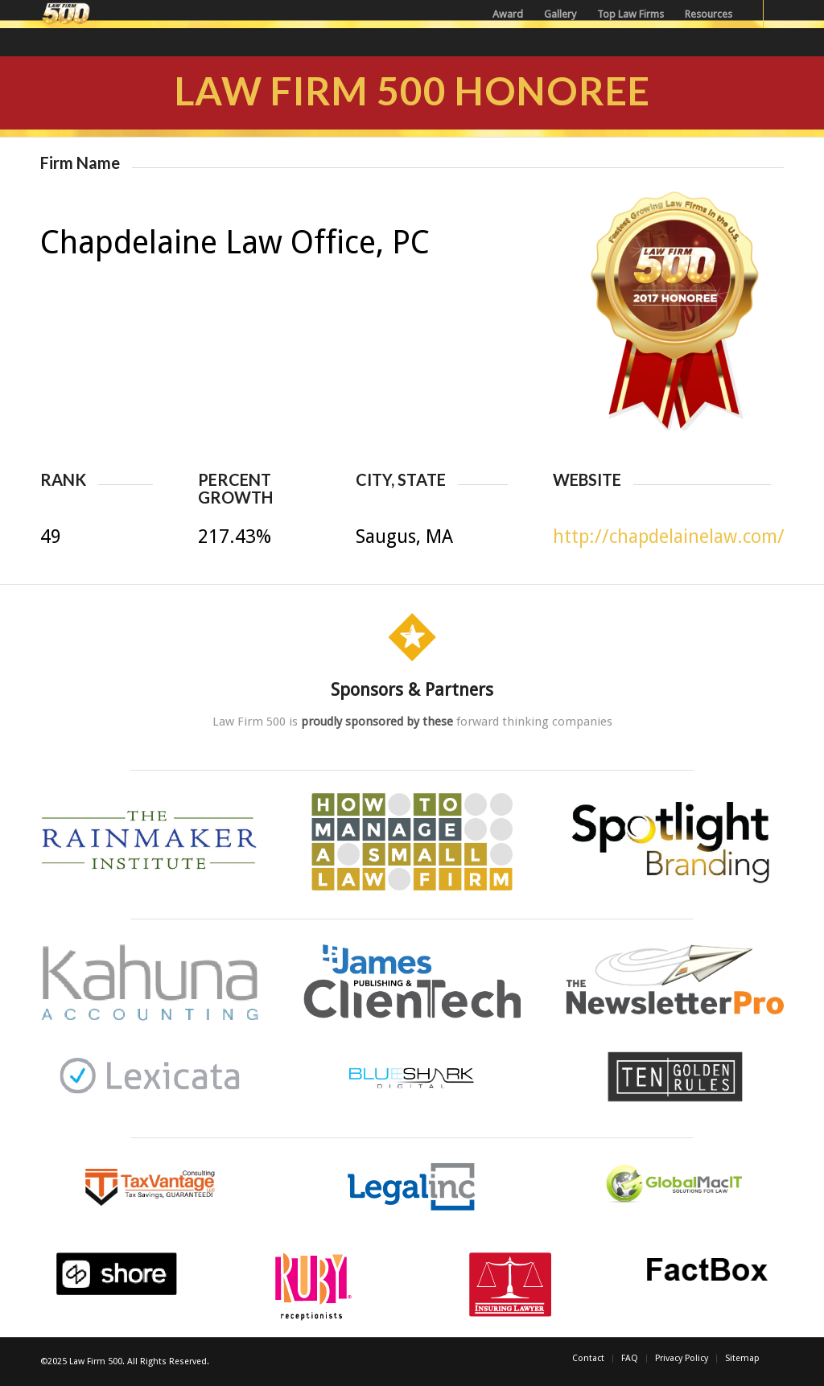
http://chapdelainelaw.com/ (669, 537)
